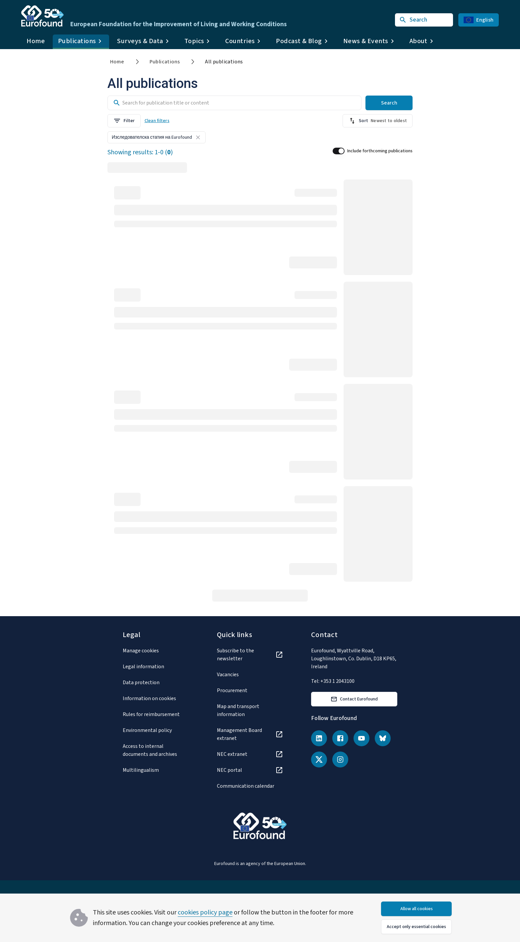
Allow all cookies (416, 909)
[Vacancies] (250, 674)
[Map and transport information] (250, 710)
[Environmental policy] (156, 730)
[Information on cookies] (156, 698)
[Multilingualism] (156, 770)
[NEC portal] (250, 770)
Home (36, 41)
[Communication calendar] (250, 786)
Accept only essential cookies (416, 926)
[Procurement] (250, 690)
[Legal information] (156, 666)
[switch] (339, 151)
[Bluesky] (383, 738)
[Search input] (260, 103)
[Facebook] (340, 738)
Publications (165, 61)
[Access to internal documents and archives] (156, 750)
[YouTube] (361, 738)
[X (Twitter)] (319, 759)
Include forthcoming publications (380, 151)
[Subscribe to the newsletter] (250, 654)
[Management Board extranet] (250, 734)
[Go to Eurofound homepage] (42, 16)
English (478, 20)
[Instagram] (340, 759)
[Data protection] (156, 682)
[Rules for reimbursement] (156, 714)
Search (389, 103)
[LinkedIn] (319, 738)
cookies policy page (205, 912)
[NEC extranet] (250, 754)
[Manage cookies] (156, 650)
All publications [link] (224, 61)
